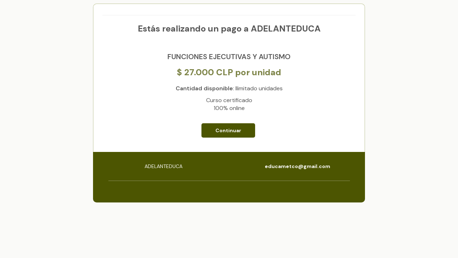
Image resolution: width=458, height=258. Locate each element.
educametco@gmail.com (297, 166)
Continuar (228, 130)
